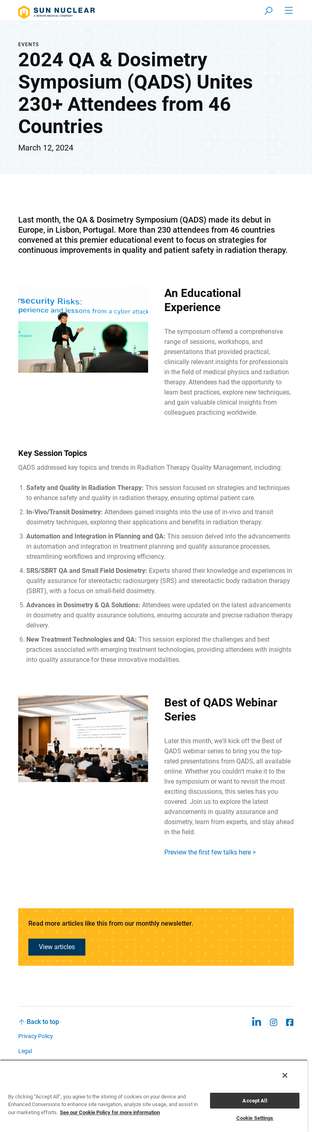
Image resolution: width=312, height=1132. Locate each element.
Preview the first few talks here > (210, 852)
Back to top (43, 1022)
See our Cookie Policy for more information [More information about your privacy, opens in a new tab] (110, 1112)
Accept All (254, 1101)
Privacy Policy (35, 1036)
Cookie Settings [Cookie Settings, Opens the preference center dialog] (255, 1118)
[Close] (285, 1075)
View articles (57, 947)
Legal (25, 1051)
